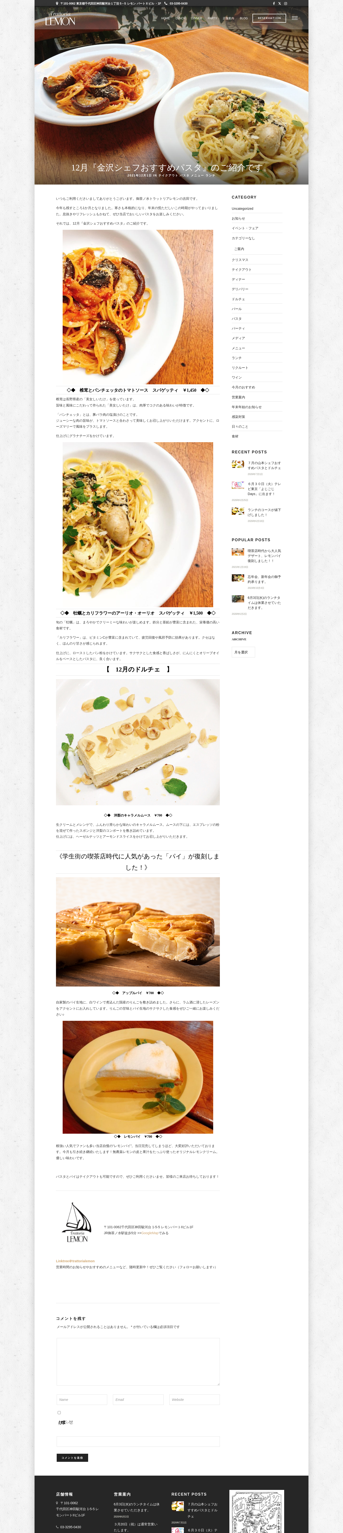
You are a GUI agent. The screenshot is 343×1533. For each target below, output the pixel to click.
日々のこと (240, 426)
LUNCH (180, 18)
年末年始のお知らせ (247, 407)
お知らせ (238, 218)
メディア (238, 338)
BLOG (244, 18)
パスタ (185, 175)
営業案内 (238, 397)
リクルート (240, 368)
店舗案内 (228, 18)
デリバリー (240, 289)
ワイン (237, 377)
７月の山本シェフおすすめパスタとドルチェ (202, 1510)
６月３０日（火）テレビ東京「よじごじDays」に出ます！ (264, 489)
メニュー (197, 175)
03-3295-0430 (176, 3)
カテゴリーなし (243, 238)
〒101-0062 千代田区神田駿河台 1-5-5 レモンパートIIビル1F (77, 1509)
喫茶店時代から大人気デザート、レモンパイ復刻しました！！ (264, 556)
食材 (235, 436)
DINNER (196, 18)
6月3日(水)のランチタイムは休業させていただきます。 (264, 603)
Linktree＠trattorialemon (75, 1261)
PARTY (212, 18)
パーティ (238, 328)
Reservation (269, 18)
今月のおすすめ (243, 387)
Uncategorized (242, 208)
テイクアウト (168, 175)
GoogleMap (149, 1233)
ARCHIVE (239, 639)
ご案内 (239, 249)
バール (237, 309)
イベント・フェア (245, 228)
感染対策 (238, 417)
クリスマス (240, 260)
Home (165, 18)
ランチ (211, 175)
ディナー (238, 279)
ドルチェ (238, 299)
